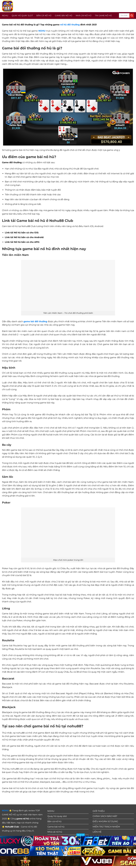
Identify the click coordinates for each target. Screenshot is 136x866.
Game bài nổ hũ (63, 15)
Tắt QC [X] (80, 835)
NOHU (5, 15)
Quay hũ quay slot (22, 15)
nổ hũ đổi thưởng (70, 24)
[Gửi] (131, 15)
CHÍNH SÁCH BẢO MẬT (105, 816)
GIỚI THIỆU (99, 811)
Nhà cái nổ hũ (83, 15)
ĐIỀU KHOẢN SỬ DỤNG (105, 821)
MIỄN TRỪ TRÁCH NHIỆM (106, 826)
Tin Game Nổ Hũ (103, 15)
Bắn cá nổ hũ (43, 15)
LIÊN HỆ (97, 832)
